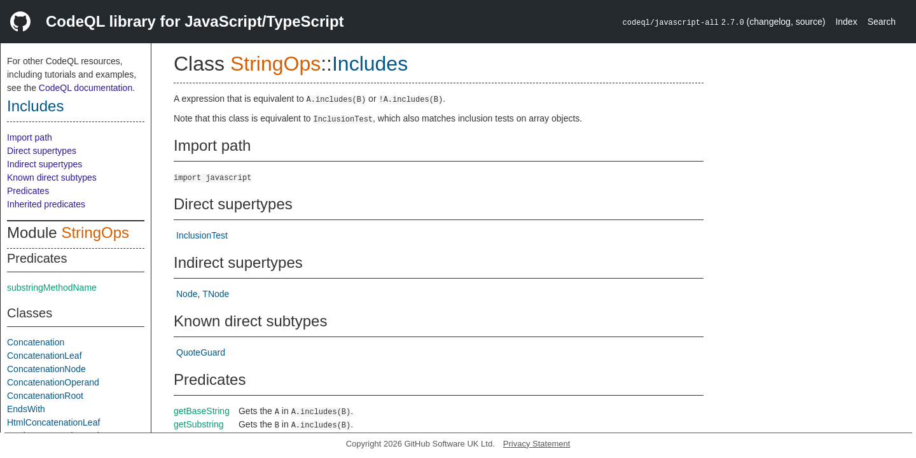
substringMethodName (52, 287)
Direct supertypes (41, 151)
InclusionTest (202, 235)
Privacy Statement (537, 443)
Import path (29, 137)
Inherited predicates (46, 204)
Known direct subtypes (52, 177)
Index (846, 22)
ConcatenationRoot (45, 396)
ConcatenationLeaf (44, 355)
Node (186, 294)
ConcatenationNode (46, 369)
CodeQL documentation (85, 88)
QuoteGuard (200, 352)
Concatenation (35, 342)
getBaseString (202, 411)
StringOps (95, 232)
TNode (215, 294)
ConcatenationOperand (53, 382)
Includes (35, 105)
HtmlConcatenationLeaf (53, 422)
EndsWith (26, 409)
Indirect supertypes (44, 164)
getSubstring (199, 424)
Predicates (28, 191)
